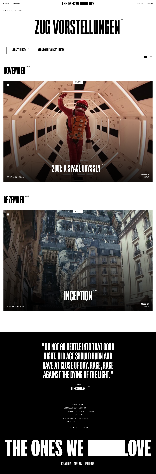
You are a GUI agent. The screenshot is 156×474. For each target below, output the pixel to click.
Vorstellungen (70, 408)
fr (83, 428)
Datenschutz (71, 422)
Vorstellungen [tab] (20, 49)
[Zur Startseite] (78, 3)
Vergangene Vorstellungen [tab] (52, 49)
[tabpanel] (78, 188)
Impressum (83, 418)
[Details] (78, 131)
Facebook (89, 463)
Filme (81, 404)
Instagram (66, 463)
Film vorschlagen (86, 411)
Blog (81, 415)
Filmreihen (72, 411)
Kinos (75, 415)
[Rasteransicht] (145, 57)
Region (16, 3)
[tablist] (78, 50)
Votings (82, 408)
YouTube (78, 463)
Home (74, 404)
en (87, 428)
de (80, 428)
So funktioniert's (70, 418)
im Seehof (145, 174)
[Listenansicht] (150, 57)
